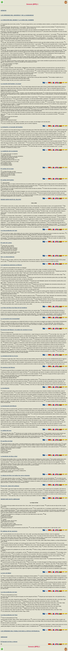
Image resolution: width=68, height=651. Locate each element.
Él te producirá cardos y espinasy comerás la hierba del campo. (24, 185)
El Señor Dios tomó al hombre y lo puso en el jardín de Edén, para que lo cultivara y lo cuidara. (24, 102)
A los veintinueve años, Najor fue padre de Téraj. (14, 609)
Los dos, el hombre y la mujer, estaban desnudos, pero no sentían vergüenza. (19, 123)
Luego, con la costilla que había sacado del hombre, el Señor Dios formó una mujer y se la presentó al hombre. (33, 114)
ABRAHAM (4, 637)
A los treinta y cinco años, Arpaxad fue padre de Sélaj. (15, 599)
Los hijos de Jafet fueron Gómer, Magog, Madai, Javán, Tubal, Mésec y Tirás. (19, 535)
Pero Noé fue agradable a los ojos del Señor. (19, 326)
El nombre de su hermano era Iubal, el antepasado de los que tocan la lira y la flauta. (28, 238)
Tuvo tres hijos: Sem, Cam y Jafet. (58, 334)
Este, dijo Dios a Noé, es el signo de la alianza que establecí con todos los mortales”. (28, 495)
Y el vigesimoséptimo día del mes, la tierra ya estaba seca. (24, 427)
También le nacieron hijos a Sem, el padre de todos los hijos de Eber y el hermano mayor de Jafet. (25, 558)
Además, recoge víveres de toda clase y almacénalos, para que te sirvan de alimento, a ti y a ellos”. (33, 351)
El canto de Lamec (6, 242)
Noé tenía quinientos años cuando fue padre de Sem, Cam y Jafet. (17, 304)
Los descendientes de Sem (9, 592)
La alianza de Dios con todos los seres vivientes (15, 475)
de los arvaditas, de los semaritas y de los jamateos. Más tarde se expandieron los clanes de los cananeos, (38, 554)
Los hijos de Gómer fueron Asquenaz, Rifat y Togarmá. (50, 535)
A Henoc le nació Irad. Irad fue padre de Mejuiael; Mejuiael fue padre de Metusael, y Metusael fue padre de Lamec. (34, 234)
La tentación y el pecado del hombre (12, 127)
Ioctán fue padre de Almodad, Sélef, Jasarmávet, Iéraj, (32, 563)
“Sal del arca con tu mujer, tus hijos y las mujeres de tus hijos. (30, 433)
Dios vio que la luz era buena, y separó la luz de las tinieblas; (41, 27)
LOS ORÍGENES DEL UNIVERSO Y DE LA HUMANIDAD (17, 15)
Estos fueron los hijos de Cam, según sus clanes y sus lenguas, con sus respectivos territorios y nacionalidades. (33, 557)
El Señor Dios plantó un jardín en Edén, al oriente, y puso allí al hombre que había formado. (22, 93)
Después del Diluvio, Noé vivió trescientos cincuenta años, (16, 527)
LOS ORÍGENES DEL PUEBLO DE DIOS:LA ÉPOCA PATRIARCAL (20, 631)
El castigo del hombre (7, 180)
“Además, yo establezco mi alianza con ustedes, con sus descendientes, (39, 478)
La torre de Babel (6, 573)
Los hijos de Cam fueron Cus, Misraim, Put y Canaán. (14, 540)
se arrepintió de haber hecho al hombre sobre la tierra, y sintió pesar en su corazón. (24, 323)
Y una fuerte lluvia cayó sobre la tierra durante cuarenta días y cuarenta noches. (21, 379)
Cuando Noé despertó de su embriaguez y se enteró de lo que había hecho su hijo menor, (23, 514)
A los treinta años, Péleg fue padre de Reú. (12, 604)
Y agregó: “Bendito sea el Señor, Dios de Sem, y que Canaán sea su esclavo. (9, 521)
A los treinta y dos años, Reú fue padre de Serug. (14, 606)
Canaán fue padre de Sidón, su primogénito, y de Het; (15, 552)
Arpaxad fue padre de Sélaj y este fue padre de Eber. (14, 562)
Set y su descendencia (7, 257)
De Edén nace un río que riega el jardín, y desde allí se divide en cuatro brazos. (20, 97)
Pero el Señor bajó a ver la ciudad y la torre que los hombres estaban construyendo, (20, 582)
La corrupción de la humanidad (10, 318)
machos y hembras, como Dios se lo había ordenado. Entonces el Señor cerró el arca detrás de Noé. (43, 384)
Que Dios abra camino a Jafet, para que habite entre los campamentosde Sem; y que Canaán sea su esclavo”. (11, 525)
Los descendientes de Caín (9, 230)
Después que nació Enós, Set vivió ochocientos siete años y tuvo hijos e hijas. (45, 274)
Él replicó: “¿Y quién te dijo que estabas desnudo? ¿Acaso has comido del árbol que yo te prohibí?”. (31, 144)
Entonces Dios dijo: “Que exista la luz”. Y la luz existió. (14, 27)
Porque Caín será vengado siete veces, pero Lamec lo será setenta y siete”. (10, 252)
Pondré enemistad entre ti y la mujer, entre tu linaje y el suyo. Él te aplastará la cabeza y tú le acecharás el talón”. (10, 163)
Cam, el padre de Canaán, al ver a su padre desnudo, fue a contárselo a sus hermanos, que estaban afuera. (42, 510)
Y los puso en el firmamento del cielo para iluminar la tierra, (51, 45)
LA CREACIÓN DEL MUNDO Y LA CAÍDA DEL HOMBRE (17, 20)
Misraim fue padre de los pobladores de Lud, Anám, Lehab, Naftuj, (17, 549)
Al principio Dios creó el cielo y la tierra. (11, 24)
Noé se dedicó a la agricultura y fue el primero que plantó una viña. (18, 508)
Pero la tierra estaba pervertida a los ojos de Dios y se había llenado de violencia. (20, 336)
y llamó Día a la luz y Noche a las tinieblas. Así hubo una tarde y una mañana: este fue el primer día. (33, 28)
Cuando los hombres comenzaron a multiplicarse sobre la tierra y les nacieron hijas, (21, 310)
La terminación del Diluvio (8, 406)
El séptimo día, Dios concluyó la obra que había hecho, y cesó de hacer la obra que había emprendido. (25, 77)
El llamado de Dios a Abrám (9, 641)
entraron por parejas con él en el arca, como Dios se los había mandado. (22, 373)
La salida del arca (6, 430)
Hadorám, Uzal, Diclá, (51, 563)
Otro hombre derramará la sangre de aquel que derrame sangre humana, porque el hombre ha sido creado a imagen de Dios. (12, 468)
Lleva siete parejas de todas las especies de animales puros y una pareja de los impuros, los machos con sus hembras (36, 360)
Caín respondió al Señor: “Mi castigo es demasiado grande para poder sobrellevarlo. (28, 222)
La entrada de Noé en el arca (9, 356)
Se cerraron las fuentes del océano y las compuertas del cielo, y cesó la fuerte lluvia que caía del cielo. (42, 410)
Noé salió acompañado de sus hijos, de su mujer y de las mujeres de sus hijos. (27, 436)
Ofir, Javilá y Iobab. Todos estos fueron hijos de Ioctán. (15, 565)
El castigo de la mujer (7, 168)
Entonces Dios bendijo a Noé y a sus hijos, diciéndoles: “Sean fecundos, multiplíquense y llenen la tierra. (25, 459)
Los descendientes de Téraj (9, 615)
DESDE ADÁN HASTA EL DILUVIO (11, 199)
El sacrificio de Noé (6, 441)
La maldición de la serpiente (9, 151)
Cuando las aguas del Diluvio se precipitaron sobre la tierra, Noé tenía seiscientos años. (21, 370)
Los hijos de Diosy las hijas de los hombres (14, 307)
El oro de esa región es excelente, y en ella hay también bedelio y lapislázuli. (32, 98)
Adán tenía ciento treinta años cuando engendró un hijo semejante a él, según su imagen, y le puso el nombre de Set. (28, 271)
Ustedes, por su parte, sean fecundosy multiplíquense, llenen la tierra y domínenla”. (13, 471)
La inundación (5, 388)
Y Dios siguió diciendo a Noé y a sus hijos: (11, 478)
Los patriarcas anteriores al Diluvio (11, 265)
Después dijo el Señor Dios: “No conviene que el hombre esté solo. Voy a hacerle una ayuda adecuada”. (26, 106)
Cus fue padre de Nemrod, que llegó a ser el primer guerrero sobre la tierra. (18, 543)
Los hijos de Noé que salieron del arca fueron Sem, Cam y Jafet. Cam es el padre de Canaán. (24, 505)
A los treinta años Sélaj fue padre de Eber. (12, 601)
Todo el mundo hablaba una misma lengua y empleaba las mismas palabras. (20, 576)
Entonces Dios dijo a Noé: (8, 433)
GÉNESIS (3, 10)
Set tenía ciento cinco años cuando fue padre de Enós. (14, 274)
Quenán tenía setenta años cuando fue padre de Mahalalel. (16, 280)
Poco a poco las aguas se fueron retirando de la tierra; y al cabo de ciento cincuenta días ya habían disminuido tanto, (27, 412)
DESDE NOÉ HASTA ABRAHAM (10, 499)
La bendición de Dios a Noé (9, 456)
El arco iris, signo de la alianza (10, 486)
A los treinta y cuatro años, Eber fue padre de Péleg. (14, 602)
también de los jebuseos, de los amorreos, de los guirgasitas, (42, 552)
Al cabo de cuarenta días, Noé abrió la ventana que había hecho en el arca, (18, 416)
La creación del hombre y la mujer (11, 83)
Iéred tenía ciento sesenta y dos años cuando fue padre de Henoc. (18, 287)
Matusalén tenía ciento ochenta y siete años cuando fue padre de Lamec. (19, 295)
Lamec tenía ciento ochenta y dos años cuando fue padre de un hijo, (18, 299)
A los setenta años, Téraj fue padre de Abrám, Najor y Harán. (16, 611)
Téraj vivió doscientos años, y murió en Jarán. (50, 626)
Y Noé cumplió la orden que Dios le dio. (56, 364)
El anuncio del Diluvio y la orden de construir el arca (16, 329)
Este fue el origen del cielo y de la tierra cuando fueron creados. (15, 80)
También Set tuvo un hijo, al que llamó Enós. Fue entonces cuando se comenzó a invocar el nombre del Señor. (34, 261)
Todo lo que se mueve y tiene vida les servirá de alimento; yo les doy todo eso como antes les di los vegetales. (35, 462)
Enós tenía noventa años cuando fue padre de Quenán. (14, 277)
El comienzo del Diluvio (8, 367)
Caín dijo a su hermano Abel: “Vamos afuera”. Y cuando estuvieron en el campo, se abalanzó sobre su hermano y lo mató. (29, 215)
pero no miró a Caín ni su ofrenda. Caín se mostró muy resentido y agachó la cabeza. (21, 211)
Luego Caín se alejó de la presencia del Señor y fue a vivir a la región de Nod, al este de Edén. (27, 227)
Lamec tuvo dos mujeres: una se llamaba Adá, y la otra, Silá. (16, 236)
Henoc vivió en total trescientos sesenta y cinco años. (34, 292)
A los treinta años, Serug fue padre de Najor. (13, 608)
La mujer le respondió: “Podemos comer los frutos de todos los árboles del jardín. (39, 131)
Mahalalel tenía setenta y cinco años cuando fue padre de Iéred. (17, 284)
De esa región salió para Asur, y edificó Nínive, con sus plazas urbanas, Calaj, (24, 546)
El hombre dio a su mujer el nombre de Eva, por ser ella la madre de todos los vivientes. (22, 188)
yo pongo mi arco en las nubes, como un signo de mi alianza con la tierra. (26, 490)
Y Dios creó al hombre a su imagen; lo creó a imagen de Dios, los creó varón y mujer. (9, 65)
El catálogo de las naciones (9, 531)
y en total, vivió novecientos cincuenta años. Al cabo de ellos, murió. (45, 527)
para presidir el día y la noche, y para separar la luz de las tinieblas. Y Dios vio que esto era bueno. (24, 47)
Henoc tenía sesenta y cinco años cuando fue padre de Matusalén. (18, 291)
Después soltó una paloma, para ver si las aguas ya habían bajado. (25, 418)
